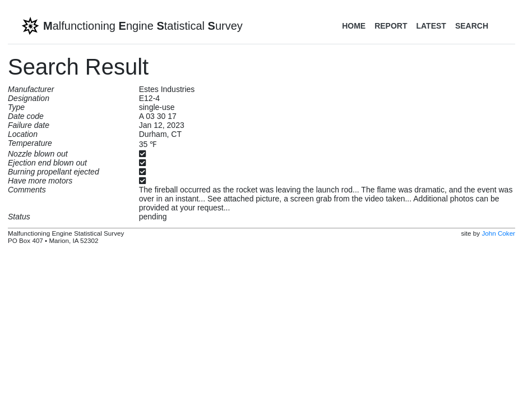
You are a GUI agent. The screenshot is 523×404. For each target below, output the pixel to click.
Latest (431, 25)
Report (390, 25)
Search (471, 25)
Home (353, 25)
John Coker (498, 233)
